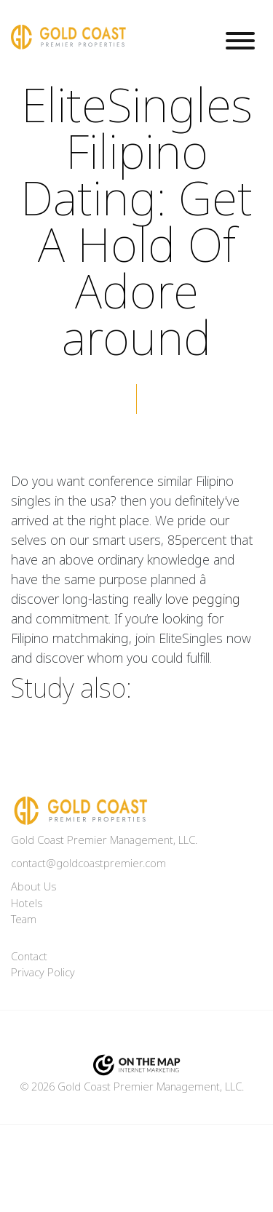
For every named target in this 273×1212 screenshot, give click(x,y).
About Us (33, 887)
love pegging (202, 599)
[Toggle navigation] (240, 43)
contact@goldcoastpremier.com (88, 864)
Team (23, 920)
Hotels (26, 904)
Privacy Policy (43, 973)
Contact (29, 957)
